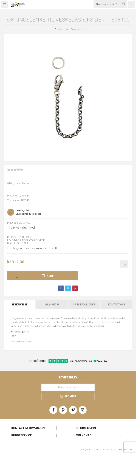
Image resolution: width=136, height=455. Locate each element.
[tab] (20, 304)
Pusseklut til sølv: (19, 237)
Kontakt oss (116, 304)
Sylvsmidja (24, 195)
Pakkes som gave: (18, 222)
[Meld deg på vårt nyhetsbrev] (68, 387)
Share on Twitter (68, 288)
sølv (14, 335)
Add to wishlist (124, 264)
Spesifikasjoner (84, 304)
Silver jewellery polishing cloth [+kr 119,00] (34, 248)
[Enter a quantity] (10, 275)
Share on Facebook (61, 288)
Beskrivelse (19, 304)
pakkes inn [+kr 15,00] (23, 227)
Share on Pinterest (75, 288)
